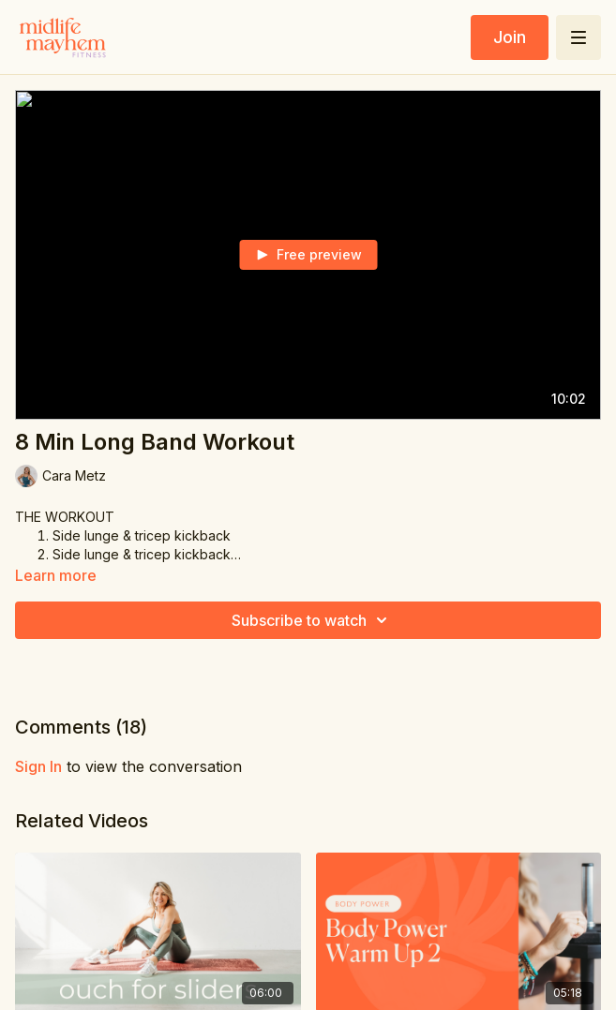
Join (509, 37)
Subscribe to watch (312, 620)
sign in (38, 766)
